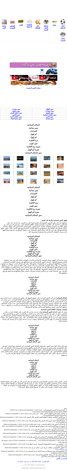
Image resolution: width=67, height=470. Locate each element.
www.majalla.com (61, 449)
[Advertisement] (33, 9)
